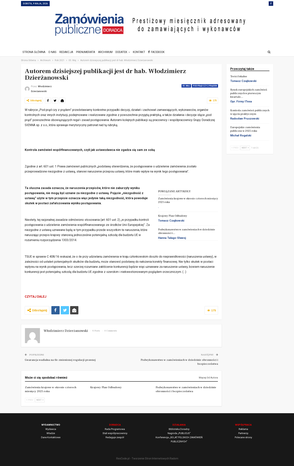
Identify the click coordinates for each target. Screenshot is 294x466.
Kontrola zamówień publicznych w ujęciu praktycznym (249, 112)
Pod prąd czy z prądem (205, 86)
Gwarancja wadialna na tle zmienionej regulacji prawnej (60, 360)
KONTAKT (142, 52)
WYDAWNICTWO (50, 424)
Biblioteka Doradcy (179, 429)
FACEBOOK (160, 52)
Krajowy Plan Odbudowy (172, 216)
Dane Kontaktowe (50, 437)
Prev (29, 400)
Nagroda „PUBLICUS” (179, 433)
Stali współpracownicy (115, 433)
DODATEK (124, 52)
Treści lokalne (238, 76)
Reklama (243, 429)
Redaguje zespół (115, 437)
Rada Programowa (115, 429)
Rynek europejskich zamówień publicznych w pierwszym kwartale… (248, 93)
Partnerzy (243, 433)
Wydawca (50, 429)
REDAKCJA (67, 52)
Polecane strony (243, 437)
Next (39, 400)
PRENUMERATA (87, 52)
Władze (50, 433)
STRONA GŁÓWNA (33, 52)
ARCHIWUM (107, 52)
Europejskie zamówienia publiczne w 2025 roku (245, 129)
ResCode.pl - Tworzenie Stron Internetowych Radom (147, 458)
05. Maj (186, 86)
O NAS (53, 52)
